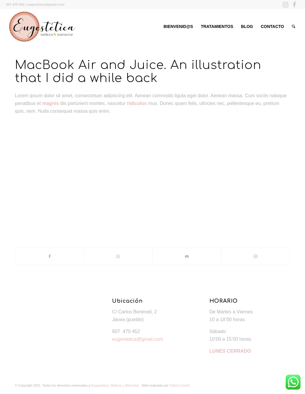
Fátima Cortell (179, 385)
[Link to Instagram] (285, 4)
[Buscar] (293, 26)
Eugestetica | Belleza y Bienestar (115, 385)
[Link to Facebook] (294, 4)
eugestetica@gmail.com (137, 339)
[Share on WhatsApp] (118, 256)
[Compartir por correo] (187, 256)
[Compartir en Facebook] (49, 256)
